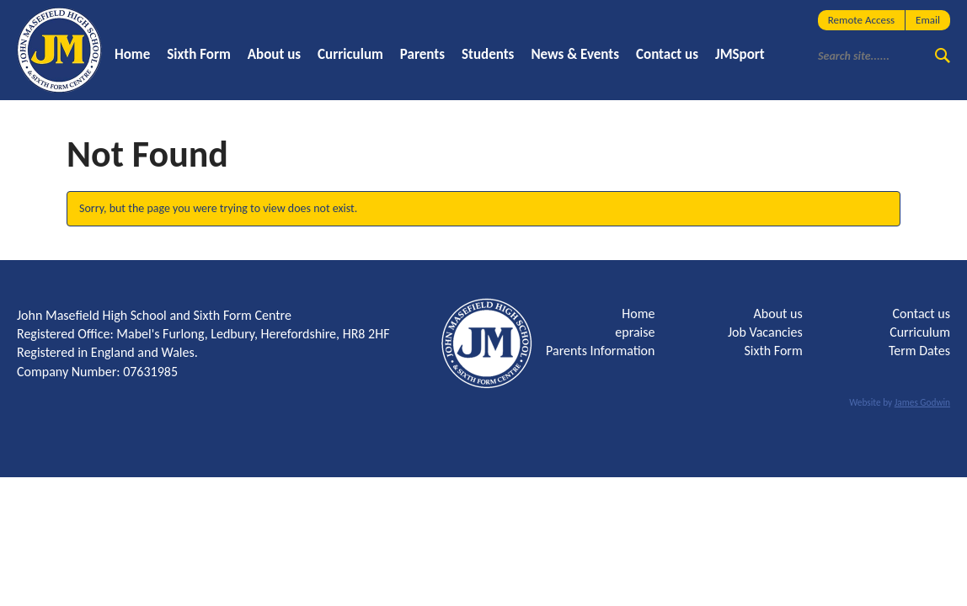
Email (928, 19)
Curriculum (350, 54)
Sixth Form (199, 54)
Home (132, 54)
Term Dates (919, 351)
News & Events (575, 54)
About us (274, 54)
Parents (422, 54)
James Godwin (922, 402)
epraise (634, 332)
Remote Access (861, 19)
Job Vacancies (765, 332)
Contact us (667, 54)
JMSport (740, 54)
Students (488, 54)
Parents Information (600, 351)
